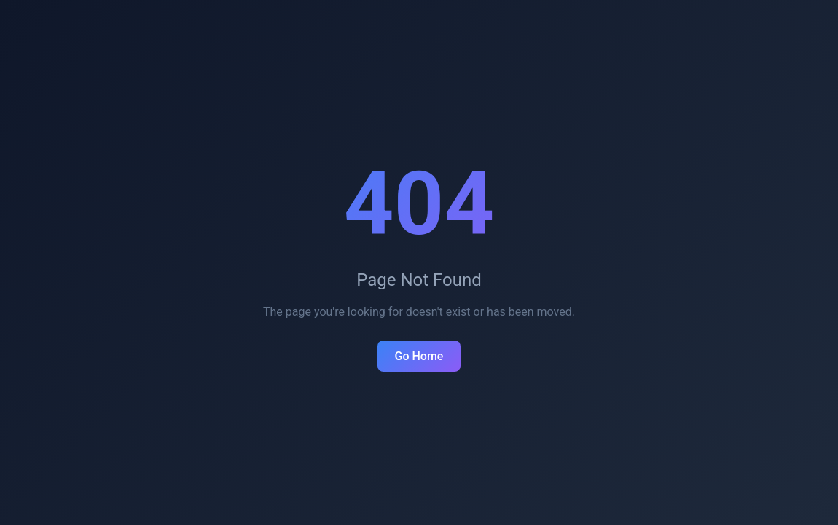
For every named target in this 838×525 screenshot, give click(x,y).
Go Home (419, 356)
